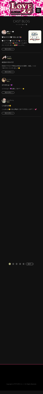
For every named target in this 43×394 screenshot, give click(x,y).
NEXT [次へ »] (29, 264)
